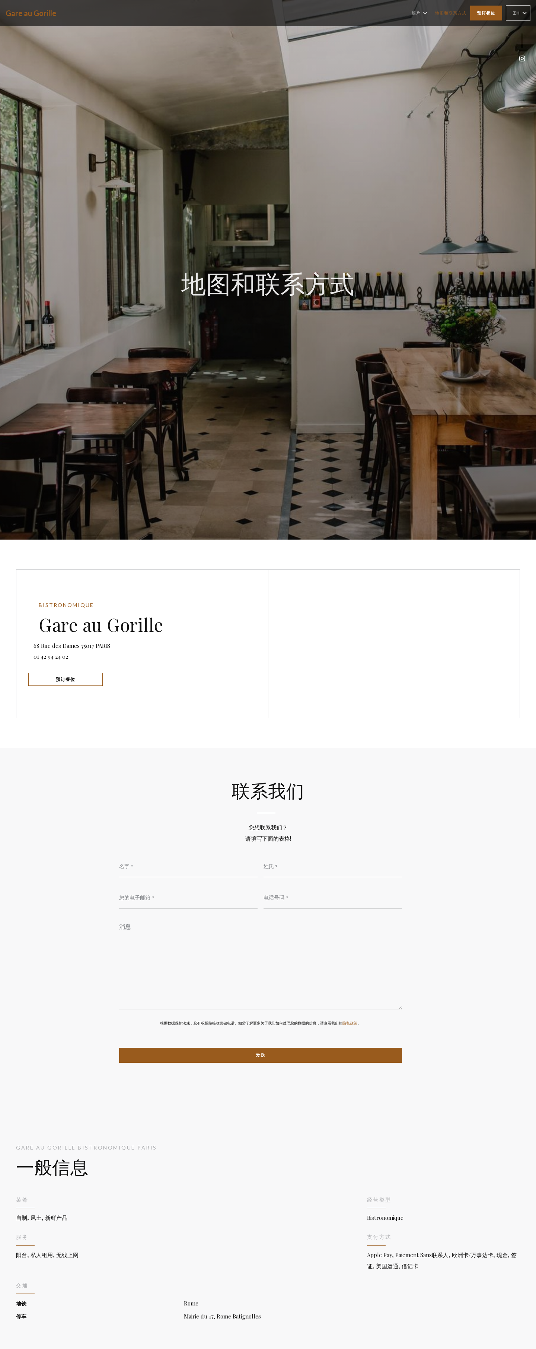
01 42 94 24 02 (56, 655)
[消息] (260, 964)
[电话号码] (333, 898)
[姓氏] (333, 866)
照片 (420, 13)
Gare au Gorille (31, 13)
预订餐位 (486, 12)
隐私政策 (349, 1024)
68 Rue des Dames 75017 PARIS (100, 643)
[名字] (188, 866)
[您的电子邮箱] (188, 898)
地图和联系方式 (450, 12)
